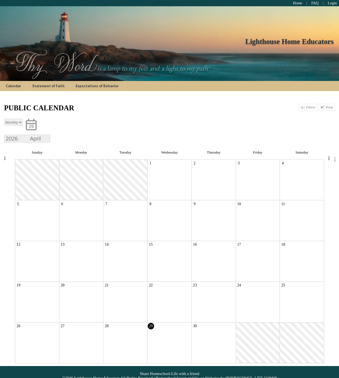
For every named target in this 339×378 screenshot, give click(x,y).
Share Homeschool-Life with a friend (169, 373)
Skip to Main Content (169, 369)
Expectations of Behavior (97, 86)
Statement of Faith (48, 86)
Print (327, 107)
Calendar (13, 86)
